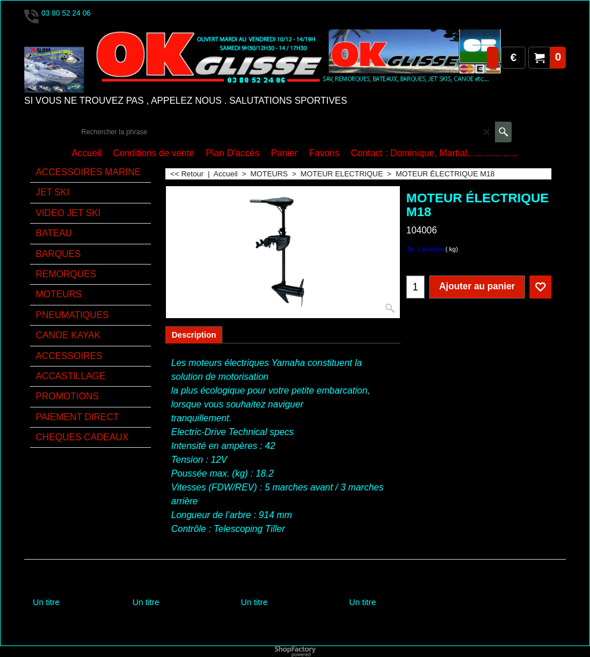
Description (194, 334)
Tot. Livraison (425, 249)
